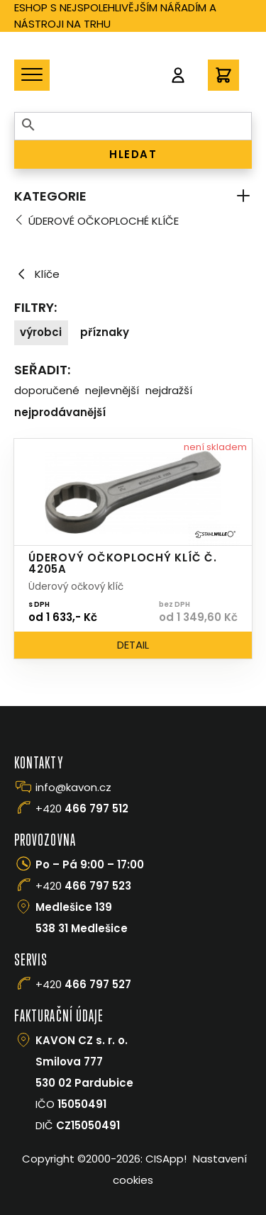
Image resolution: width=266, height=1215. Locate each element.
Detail (133, 644)
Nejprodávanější (60, 412)
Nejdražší (168, 390)
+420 (81, 808)
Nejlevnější (112, 390)
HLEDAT (133, 154)
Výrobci (41, 332)
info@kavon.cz (73, 787)
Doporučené (46, 390)
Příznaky (104, 332)
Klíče (37, 274)
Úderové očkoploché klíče (103, 220)
